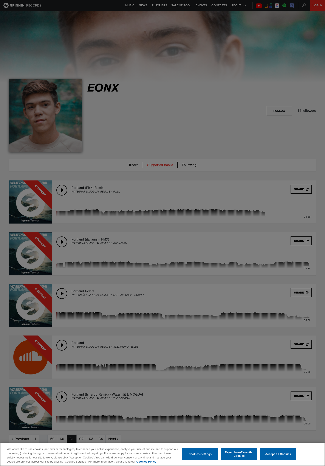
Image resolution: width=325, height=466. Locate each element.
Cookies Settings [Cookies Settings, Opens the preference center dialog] (200, 454)
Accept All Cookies (278, 454)
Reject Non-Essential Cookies (239, 454)
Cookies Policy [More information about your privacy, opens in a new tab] (146, 461)
